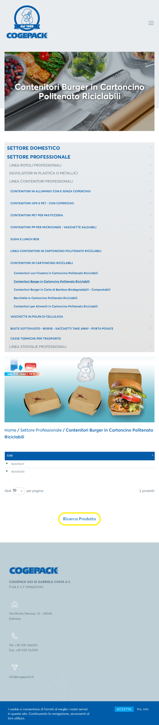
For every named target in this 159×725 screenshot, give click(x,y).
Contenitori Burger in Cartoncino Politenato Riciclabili (52, 281)
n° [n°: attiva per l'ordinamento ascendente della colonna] (110, 455)
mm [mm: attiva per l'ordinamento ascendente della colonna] (62, 455)
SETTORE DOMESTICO (33, 148)
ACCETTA (124, 709)
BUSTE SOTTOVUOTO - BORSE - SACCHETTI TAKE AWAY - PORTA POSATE (61, 328)
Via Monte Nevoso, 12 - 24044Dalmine (30, 637)
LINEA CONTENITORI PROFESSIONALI (41, 181)
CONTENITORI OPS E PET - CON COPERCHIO (42, 203)
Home (10, 430)
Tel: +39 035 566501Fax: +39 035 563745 (23, 669)
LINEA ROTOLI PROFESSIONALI (35, 165)
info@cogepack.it (21, 699)
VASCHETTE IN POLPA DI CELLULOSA (36, 316)
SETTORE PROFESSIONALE (38, 157)
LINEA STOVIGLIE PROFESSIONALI (37, 346)
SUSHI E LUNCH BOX (24, 239)
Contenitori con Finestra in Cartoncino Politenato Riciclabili (56, 273)
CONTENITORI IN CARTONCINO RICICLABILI (41, 263)
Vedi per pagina (24, 513)
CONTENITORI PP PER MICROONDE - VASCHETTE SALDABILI (53, 227)
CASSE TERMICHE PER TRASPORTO (35, 338)
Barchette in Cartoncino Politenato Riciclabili (45, 298)
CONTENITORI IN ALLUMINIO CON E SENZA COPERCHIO (50, 191)
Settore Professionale (41, 430)
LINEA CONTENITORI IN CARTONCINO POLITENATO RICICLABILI (55, 251)
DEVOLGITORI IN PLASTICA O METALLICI (43, 173)
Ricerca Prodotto (79, 540)
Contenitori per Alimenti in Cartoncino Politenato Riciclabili (56, 306)
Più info (143, 709)
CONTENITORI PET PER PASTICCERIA (36, 215)
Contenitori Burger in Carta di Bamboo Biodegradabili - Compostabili (62, 289)
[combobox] (19, 513)
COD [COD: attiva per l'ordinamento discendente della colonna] (10, 455)
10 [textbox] (14, 512)
